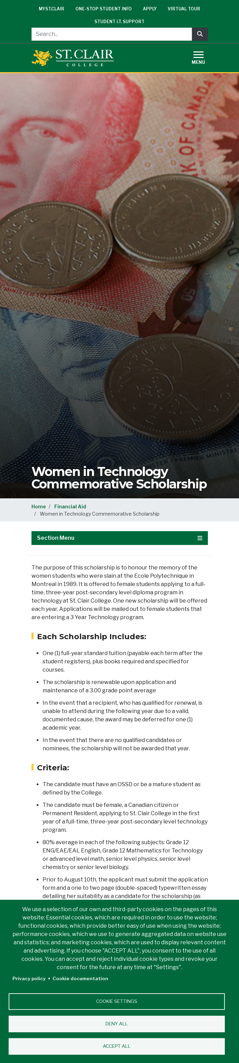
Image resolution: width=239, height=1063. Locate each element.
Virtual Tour (184, 8)
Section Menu (119, 538)
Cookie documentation (80, 978)
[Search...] (111, 34)
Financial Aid (70, 506)
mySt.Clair (51, 8)
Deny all (116, 1023)
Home (38, 506)
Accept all (117, 1046)
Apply (150, 8)
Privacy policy (29, 978)
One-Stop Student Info (103, 8)
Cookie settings (116, 1001)
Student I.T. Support (119, 21)
